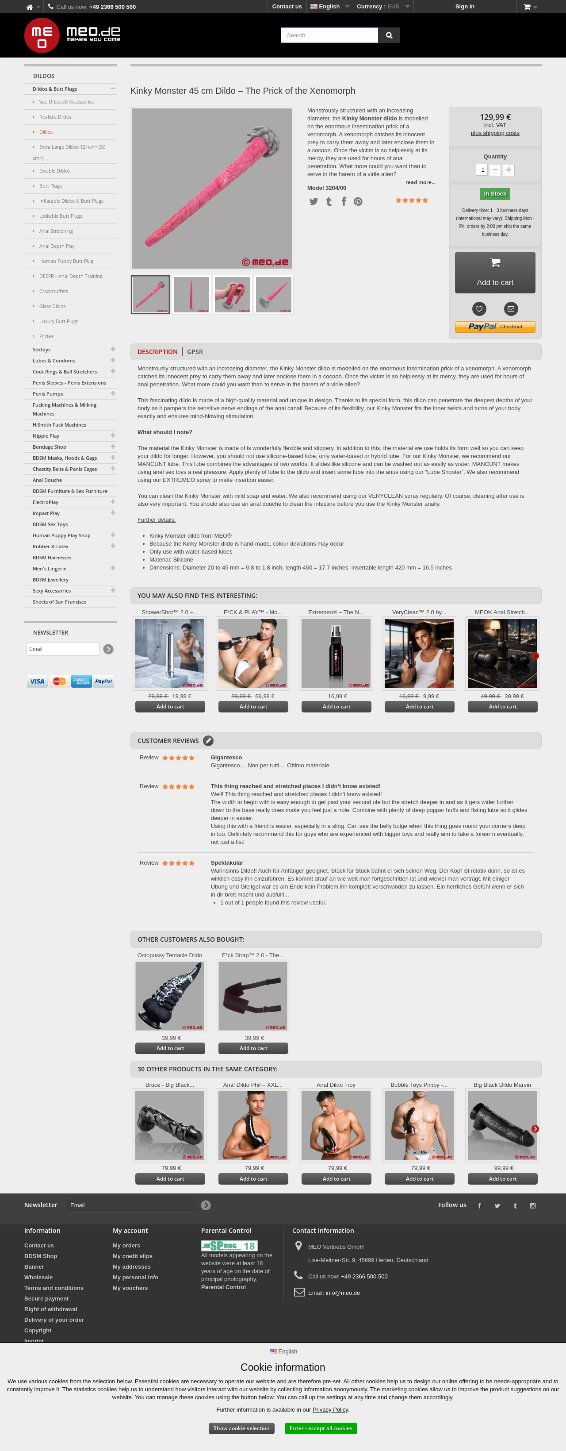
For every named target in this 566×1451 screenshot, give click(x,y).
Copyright (37, 1332)
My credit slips (133, 1258)
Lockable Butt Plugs (60, 215)
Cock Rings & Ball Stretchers (65, 371)
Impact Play (46, 513)
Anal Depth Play (56, 245)
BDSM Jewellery (51, 579)
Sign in (464, 6)
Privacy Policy (330, 1409)
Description (158, 353)
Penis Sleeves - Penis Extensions (69, 382)
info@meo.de (343, 1294)
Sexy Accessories (52, 590)
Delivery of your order (54, 1321)
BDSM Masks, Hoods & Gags (65, 457)
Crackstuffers (53, 291)
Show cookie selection (242, 1428)
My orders (126, 1247)
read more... (420, 182)
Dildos (45, 131)
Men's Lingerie (49, 568)
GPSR (195, 353)
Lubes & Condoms (54, 360)
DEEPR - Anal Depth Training (70, 276)
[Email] (63, 649)
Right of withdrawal (50, 1311)
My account (130, 1232)
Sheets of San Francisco (60, 601)
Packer (46, 336)
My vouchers (130, 1289)
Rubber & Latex (51, 546)
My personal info (135, 1279)
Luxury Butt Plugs (58, 321)
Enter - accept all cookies (321, 1428)
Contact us (287, 6)
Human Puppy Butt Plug (65, 261)
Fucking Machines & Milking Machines (64, 409)
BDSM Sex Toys (50, 524)
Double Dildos (54, 170)
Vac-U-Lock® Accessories (66, 101)
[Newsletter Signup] (107, 649)
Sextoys (41, 349)
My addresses (132, 1268)
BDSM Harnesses (52, 557)
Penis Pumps (48, 393)
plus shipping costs (495, 133)
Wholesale (38, 1279)
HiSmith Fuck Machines (59, 424)
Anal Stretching (55, 230)
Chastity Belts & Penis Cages (65, 469)
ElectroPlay (45, 502)
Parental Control (223, 1289)
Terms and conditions (54, 1289)
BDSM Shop (40, 1258)
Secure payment (46, 1300)
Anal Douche (47, 480)
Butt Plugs (50, 185)
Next (535, 657)
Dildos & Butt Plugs (55, 88)
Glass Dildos (51, 306)
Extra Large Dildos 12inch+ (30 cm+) (69, 152)
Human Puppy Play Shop (62, 535)
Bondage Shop (49, 446)
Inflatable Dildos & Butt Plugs (70, 200)
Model (315, 188)
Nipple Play (46, 435)
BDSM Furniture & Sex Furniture (70, 491)
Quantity (495, 156)
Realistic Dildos (54, 116)
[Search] (389, 35)
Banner (34, 1268)
